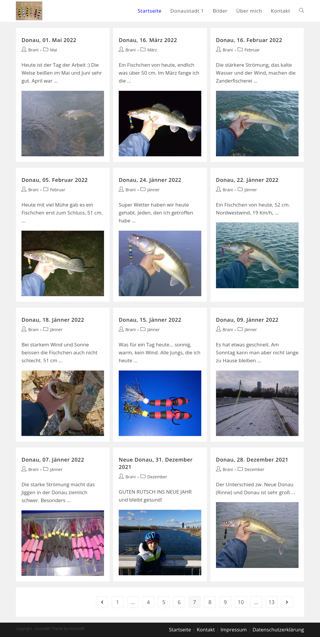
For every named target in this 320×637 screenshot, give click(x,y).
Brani (33, 50)
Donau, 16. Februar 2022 (249, 39)
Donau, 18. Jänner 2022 (52, 319)
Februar (251, 50)
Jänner (153, 189)
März (152, 50)
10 (241, 602)
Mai (53, 50)
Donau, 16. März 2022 (148, 39)
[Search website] (302, 11)
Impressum (233, 629)
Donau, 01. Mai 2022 (48, 39)
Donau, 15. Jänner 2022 (150, 319)
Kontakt (206, 629)
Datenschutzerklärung (278, 629)
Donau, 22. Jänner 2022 (247, 179)
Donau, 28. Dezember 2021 (252, 459)
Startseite (180, 629)
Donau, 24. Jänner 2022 (150, 179)
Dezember (157, 477)
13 (272, 602)
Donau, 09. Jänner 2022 (247, 319)
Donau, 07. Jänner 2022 (52, 459)
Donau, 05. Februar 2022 (54, 179)
